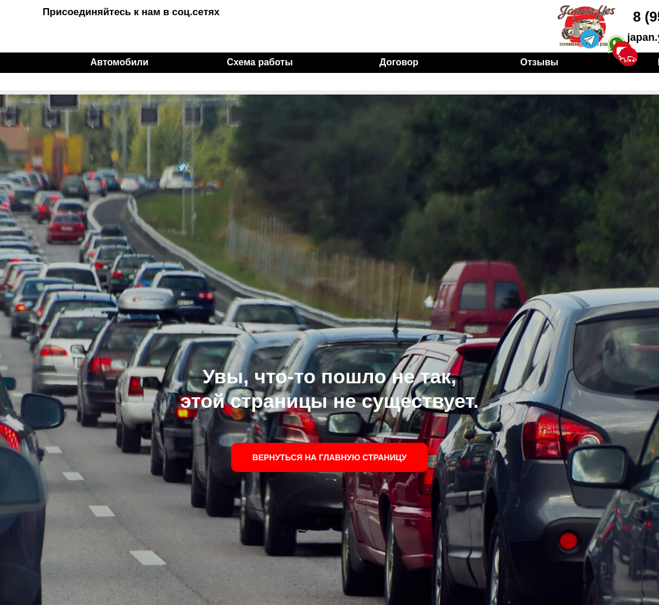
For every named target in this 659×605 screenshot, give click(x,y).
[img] (586, 26)
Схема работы (259, 62)
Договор (399, 62)
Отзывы (539, 62)
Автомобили (119, 62)
